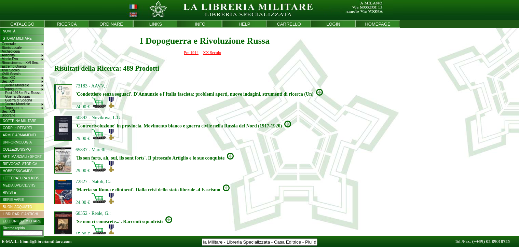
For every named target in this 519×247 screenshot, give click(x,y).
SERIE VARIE (13, 200)
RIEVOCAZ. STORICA (20, 164)
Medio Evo (10, 59)
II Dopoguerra (12, 108)
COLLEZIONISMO (17, 149)
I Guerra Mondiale (15, 85)
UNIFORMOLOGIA (17, 142)
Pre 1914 (191, 52)
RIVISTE (9, 192)
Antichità (8, 55)
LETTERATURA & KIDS (21, 178)
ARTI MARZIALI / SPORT (22, 157)
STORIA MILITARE (17, 38)
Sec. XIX (8, 78)
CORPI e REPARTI (17, 128)
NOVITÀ (9, 31)
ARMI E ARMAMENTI (19, 135)
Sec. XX (8, 81)
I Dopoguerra (12, 89)
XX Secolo (212, 52)
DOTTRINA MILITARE (20, 121)
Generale (9, 44)
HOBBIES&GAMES (17, 171)
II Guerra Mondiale (16, 104)
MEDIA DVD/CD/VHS (19, 185)
